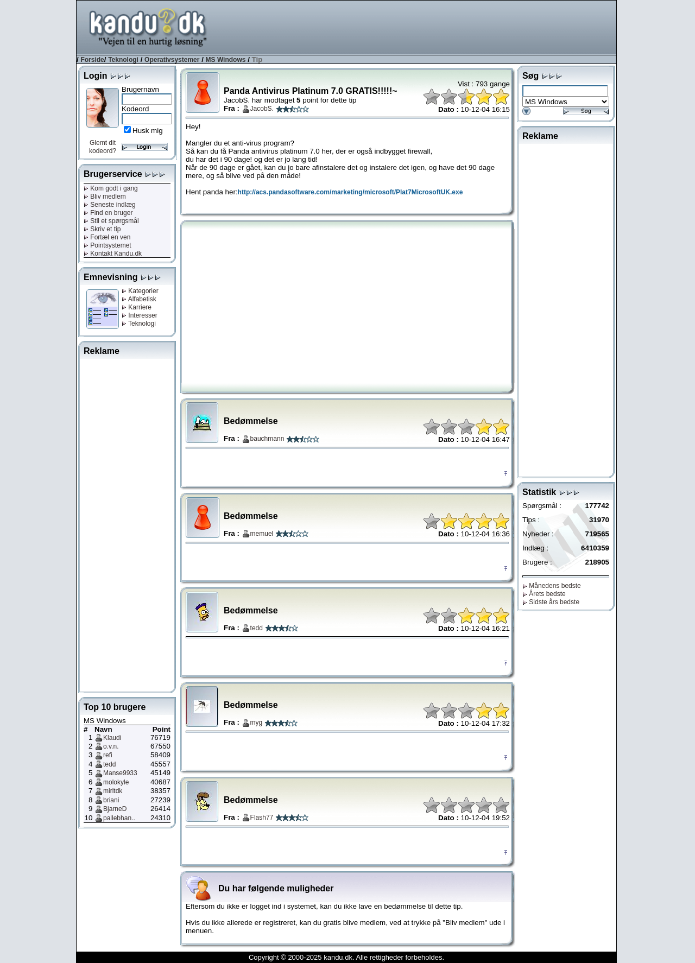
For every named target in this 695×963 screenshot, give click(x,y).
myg (256, 722)
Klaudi (112, 738)
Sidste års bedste (550, 602)
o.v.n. (110, 746)
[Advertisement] (418, 26)
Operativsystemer (171, 60)
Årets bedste (544, 594)
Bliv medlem (105, 196)
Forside (92, 60)
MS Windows (226, 60)
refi (107, 755)
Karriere (136, 307)
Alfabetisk (139, 299)
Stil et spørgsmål (111, 221)
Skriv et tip (102, 229)
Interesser (139, 315)
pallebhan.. (119, 818)
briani (111, 800)
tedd (109, 764)
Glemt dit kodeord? (102, 147)
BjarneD (115, 809)
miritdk (112, 791)
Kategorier (140, 291)
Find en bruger (108, 213)
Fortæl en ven (107, 237)
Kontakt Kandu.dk (113, 253)
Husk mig (147, 130)
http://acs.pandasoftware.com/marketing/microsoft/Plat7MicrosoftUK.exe (350, 192)
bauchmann (267, 438)
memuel (262, 533)
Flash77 (262, 817)
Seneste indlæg (110, 204)
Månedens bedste (551, 586)
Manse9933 (120, 773)
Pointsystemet (107, 245)
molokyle (116, 782)
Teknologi (123, 60)
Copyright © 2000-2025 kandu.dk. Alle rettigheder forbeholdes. (346, 957)
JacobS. (262, 108)
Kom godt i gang (111, 188)
